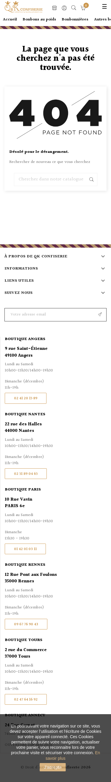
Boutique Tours (23, 640)
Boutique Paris (23, 489)
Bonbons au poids (39, 19)
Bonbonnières (75, 19)
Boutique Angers (25, 339)
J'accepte (53, 767)
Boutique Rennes (25, 565)
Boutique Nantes (25, 414)
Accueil (10, 19)
